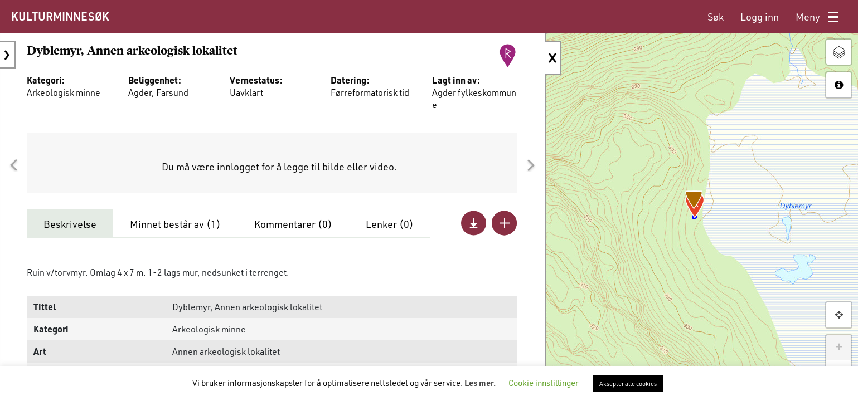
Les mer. (480, 382)
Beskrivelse (69, 224)
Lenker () (390, 224)
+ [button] (838, 347)
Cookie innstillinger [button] (543, 382)
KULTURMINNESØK (60, 16)
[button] (13, 165)
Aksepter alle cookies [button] (628, 383)
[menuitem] (715, 17)
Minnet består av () (175, 224)
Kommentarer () (293, 224)
